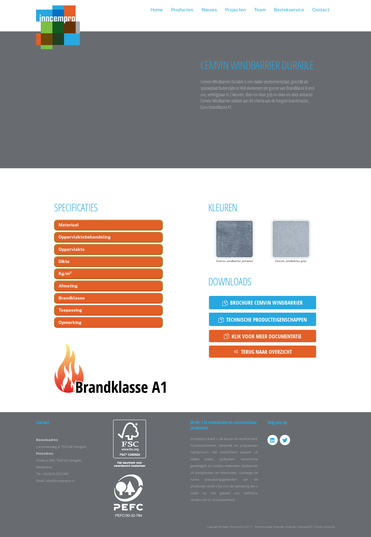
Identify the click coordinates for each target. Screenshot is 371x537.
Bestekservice (289, 9)
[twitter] (285, 439)
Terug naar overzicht (262, 351)
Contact (320, 9)
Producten (182, 9)
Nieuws (209, 9)
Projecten (235, 9)
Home (156, 9)
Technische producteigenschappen (262, 319)
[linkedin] (272, 439)
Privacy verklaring (325, 527)
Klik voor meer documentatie (262, 336)
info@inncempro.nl (60, 480)
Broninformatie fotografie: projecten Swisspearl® (283, 527)
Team (260, 9)
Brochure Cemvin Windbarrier (262, 302)
